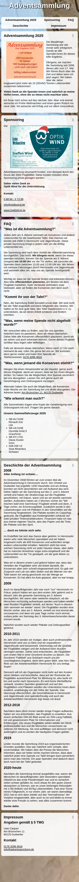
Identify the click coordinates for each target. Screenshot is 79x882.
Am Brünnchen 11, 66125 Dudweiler (42, 392)
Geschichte (20, 25)
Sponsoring (52, 19)
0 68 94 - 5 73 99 (13, 199)
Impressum (58, 25)
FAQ (71, 19)
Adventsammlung (39, 5)
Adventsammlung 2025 (20, 19)
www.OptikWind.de (15, 210)
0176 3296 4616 (32, 357)
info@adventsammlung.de (19, 849)
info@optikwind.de (14, 204)
